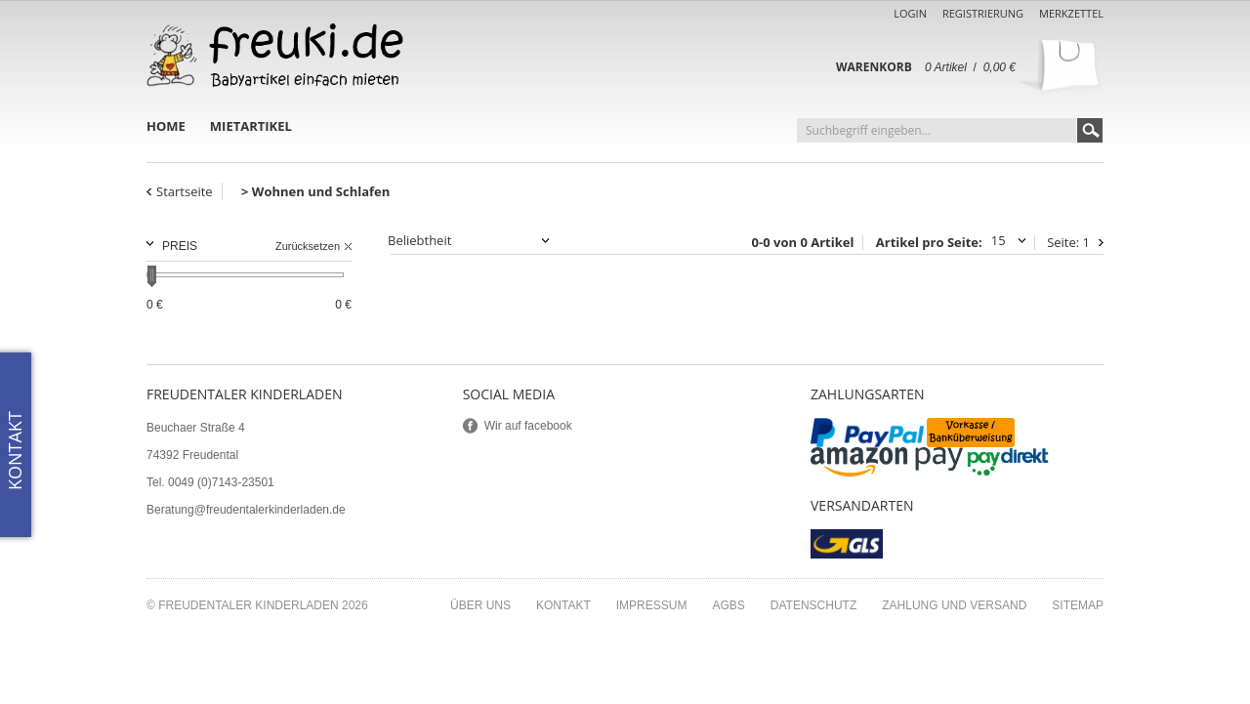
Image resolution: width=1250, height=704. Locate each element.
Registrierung (982, 13)
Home (166, 126)
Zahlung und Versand (954, 605)
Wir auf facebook (528, 426)
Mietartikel (251, 126)
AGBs (728, 605)
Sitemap (1078, 605)
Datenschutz (813, 605)
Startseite (184, 191)
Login (910, 13)
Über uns (480, 605)
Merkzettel (1071, 13)
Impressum (652, 605)
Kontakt (563, 605)
